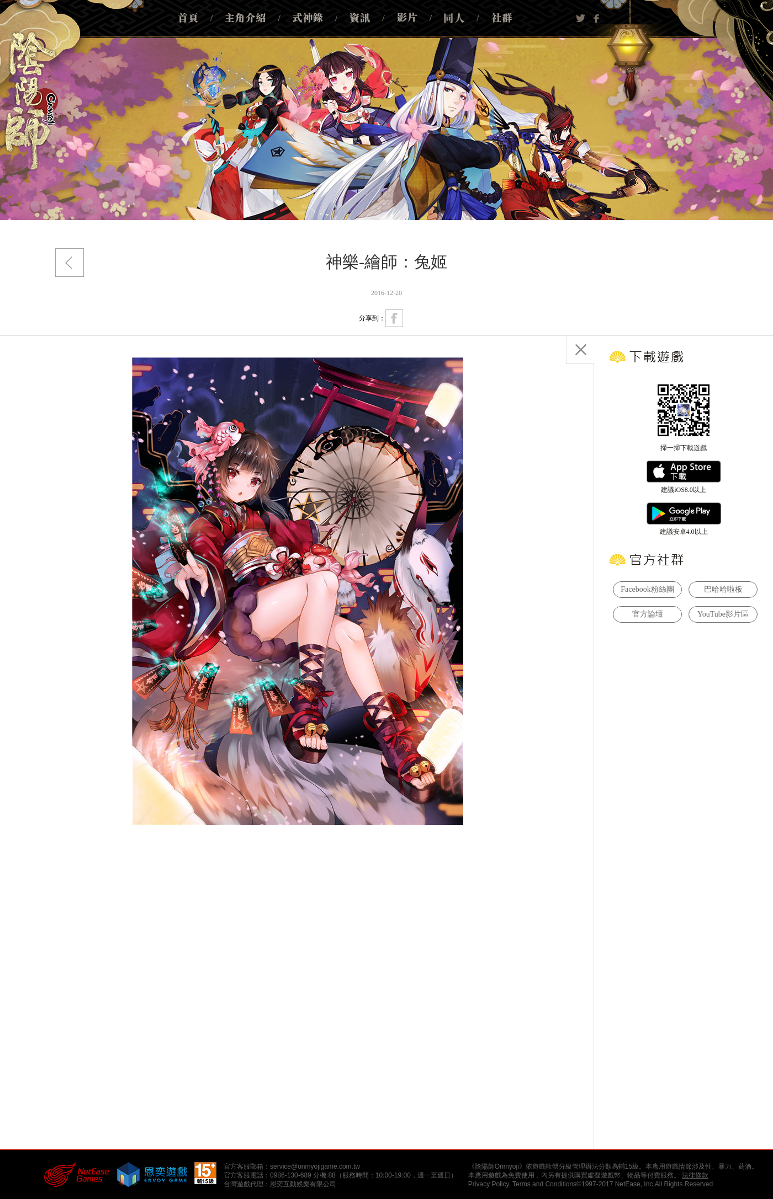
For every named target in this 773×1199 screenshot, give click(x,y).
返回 (69, 262)
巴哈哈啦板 (723, 589)
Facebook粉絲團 (647, 589)
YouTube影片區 (723, 614)
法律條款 (695, 1175)
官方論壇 (647, 614)
